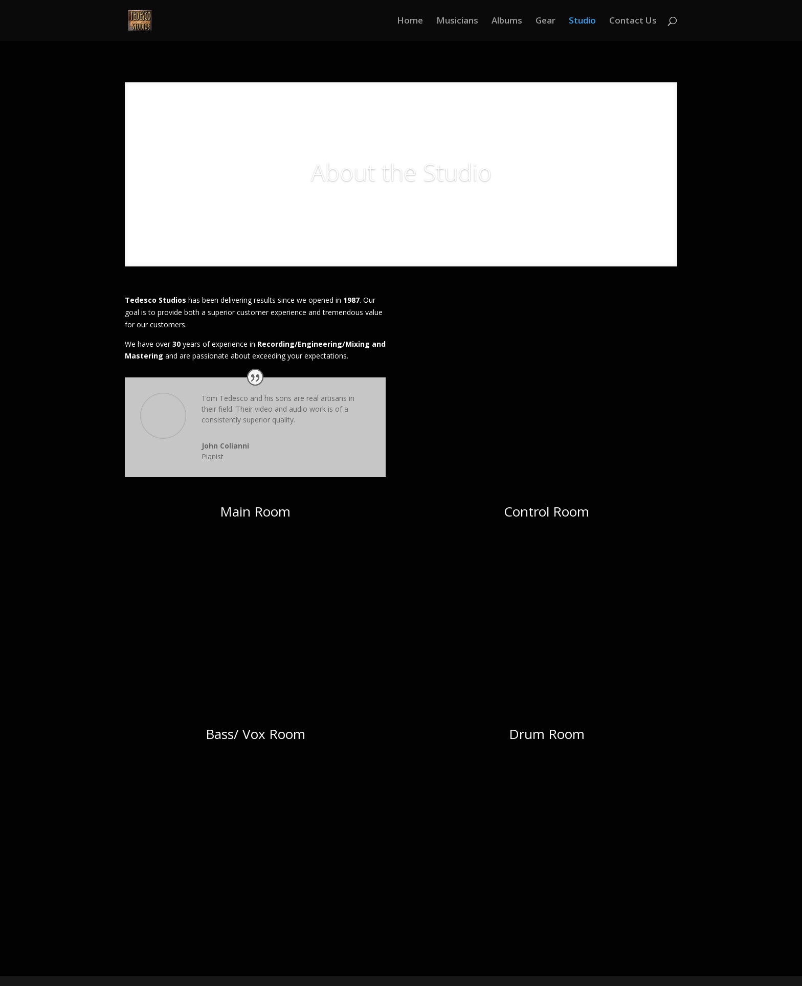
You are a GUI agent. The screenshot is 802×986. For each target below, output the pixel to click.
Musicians (457, 21)
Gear (545, 21)
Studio (582, 21)
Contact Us (633, 21)
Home (410, 21)
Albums (507, 21)
